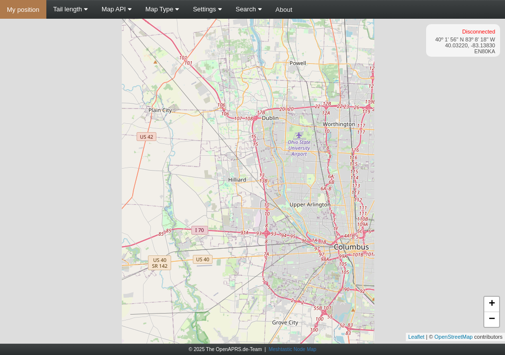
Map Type (162, 9)
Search (249, 9)
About (284, 9)
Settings (207, 9)
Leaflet (416, 337)
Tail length (70, 9)
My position (23, 9)
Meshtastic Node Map (293, 349)
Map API (117, 9)
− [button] (492, 319)
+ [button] (492, 304)
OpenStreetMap (453, 337)
